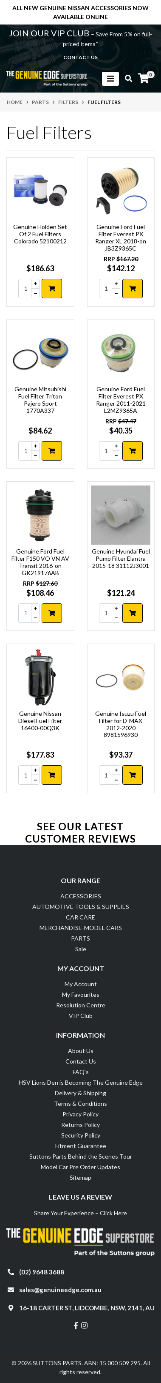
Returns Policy (80, 1124)
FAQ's (81, 1071)
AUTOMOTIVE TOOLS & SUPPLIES (80, 906)
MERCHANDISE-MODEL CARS (81, 927)
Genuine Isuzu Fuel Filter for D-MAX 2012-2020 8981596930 (120, 724)
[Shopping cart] (144, 79)
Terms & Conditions (80, 1103)
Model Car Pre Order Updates (80, 1166)
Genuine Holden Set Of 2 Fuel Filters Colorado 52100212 (40, 234)
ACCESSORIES (80, 896)
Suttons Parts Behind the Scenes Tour (80, 1156)
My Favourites (80, 994)
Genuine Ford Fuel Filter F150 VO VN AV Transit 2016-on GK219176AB (40, 562)
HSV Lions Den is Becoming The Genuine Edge (81, 1082)
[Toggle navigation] (110, 78)
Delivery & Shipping (80, 1093)
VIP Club (81, 1015)
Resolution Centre (80, 1005)
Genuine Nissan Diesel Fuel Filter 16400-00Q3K (40, 720)
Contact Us (80, 1061)
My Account (81, 983)
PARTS (80, 938)
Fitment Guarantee (80, 1145)
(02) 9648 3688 (41, 1272)
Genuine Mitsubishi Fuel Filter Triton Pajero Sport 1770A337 (40, 399)
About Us (80, 1050)
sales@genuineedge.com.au (60, 1289)
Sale (80, 948)
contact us (80, 57)
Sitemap (80, 1177)
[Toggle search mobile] (126, 79)
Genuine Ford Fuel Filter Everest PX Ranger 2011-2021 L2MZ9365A (121, 399)
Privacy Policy (80, 1114)
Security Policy (80, 1135)
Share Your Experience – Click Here (80, 1213)
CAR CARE (80, 917)
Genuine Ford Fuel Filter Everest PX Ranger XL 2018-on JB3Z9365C (120, 237)
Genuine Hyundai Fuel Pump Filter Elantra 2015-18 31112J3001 (121, 558)
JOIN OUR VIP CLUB (50, 33)
